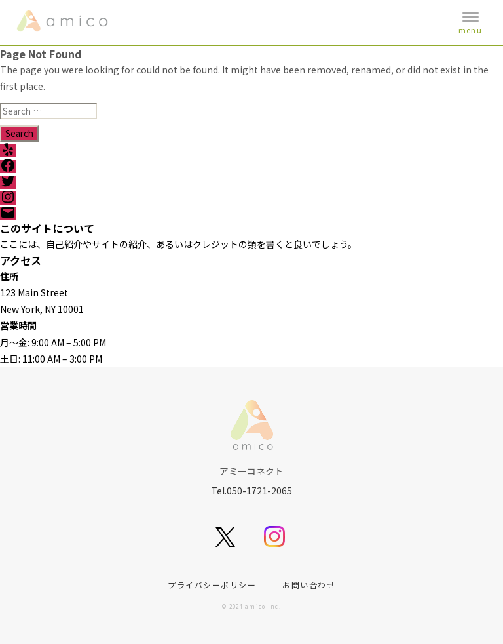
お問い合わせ (308, 584)
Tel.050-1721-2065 (251, 490)
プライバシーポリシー (212, 584)
